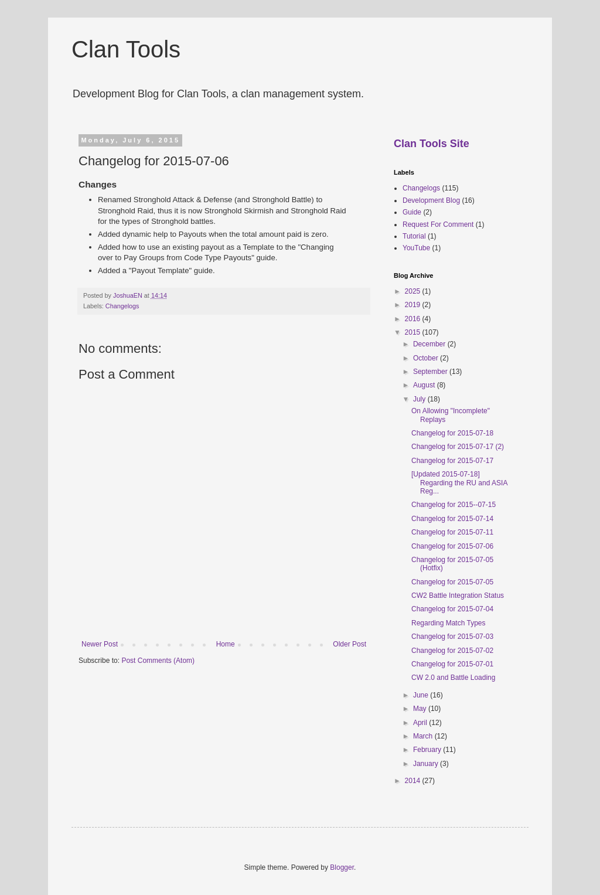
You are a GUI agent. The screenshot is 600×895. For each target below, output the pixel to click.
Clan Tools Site (431, 143)
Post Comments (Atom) (158, 660)
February (428, 750)
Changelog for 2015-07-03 (452, 636)
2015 (413, 332)
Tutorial (414, 236)
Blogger (342, 867)
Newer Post (99, 644)
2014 (413, 781)
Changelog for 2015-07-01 (452, 664)
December (430, 344)
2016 (413, 319)
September (431, 371)
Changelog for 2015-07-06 (452, 546)
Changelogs (122, 305)
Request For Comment (438, 224)
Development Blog (431, 200)
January (426, 764)
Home (225, 644)
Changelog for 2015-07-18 (452, 433)
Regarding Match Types (448, 623)
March (424, 736)
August (425, 385)
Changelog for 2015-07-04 (452, 609)
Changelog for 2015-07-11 (452, 532)
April (421, 723)
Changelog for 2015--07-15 (453, 505)
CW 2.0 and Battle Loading (453, 677)
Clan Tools (125, 49)
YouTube (416, 248)
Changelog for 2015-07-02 (452, 650)
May (420, 709)
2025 (413, 291)
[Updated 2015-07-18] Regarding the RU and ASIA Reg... (459, 482)
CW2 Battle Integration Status (457, 595)
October (426, 358)
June (421, 695)
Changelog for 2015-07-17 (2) (457, 447)
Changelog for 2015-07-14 (452, 519)
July (420, 399)
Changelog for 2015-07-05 (452, 582)
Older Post (349, 644)
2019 (413, 305)
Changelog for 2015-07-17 (452, 461)
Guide (412, 212)
